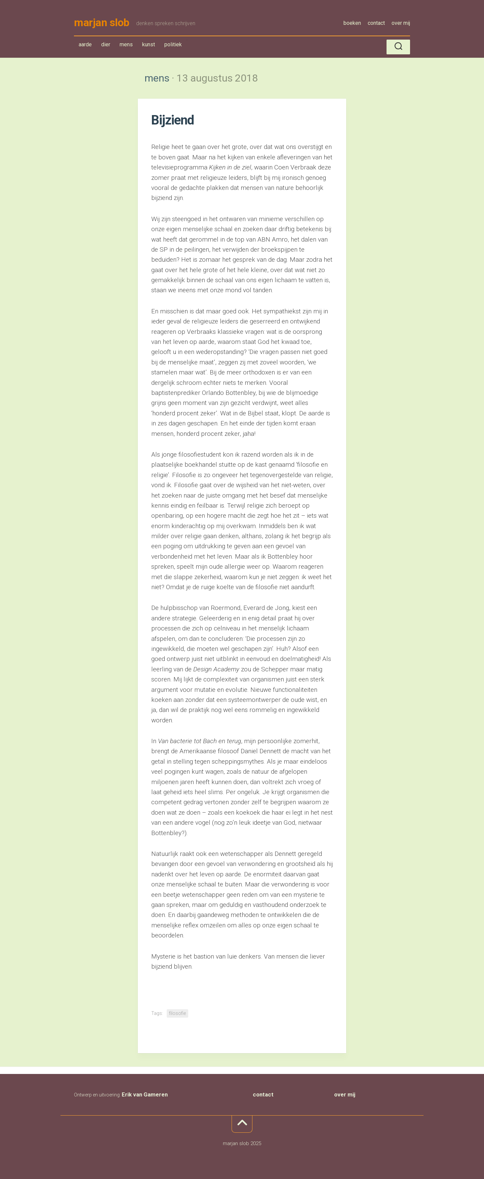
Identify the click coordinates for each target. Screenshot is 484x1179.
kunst (148, 46)
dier (105, 46)
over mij (401, 23)
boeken (352, 23)
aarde (85, 46)
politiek (173, 46)
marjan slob (101, 23)
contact (376, 23)
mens (127, 47)
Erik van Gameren (145, 1095)
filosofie (177, 1014)
